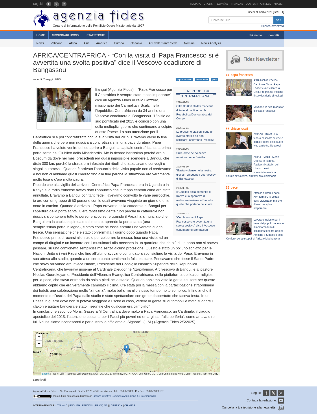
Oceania (136, 43)
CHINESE (265, 3)
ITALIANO (195, 3)
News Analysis (211, 43)
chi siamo (255, 35)
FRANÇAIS (237, 3)
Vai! (278, 20)
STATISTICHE (96, 35)
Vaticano (56, 43)
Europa (119, 43)
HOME (40, 35)
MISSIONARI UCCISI (65, 35)
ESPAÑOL (222, 3)
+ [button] (39, 337)
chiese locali (202, 79)
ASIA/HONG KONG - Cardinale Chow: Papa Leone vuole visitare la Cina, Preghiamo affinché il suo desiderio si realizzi (268, 88)
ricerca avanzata (272, 26)
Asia (86, 43)
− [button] (39, 344)
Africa (73, 43)
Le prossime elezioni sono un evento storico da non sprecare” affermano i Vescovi (195, 135)
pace (214, 79)
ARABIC (278, 3)
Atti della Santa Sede (163, 43)
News (40, 43)
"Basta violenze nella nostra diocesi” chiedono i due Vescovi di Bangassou (196, 174)
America (101, 43)
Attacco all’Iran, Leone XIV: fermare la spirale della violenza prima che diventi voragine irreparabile (268, 200)
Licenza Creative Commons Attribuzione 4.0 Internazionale (124, 396)
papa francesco (184, 79)
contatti (274, 35)
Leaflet (46, 373)
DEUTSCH (252, 3)
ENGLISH (209, 3)
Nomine (189, 43)
